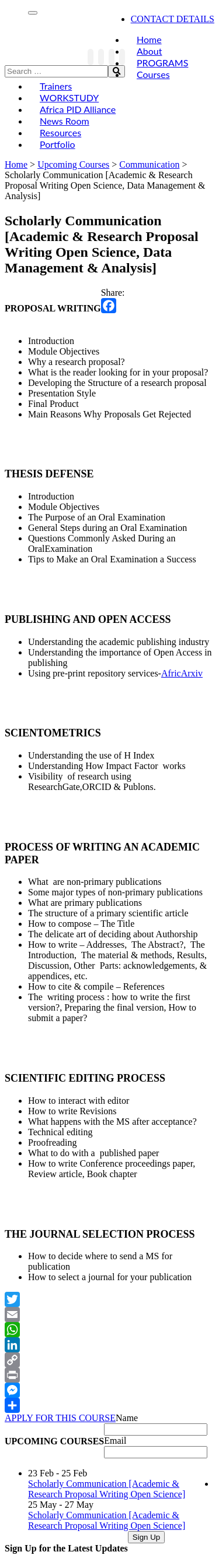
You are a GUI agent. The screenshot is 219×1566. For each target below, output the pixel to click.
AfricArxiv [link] (182, 673)
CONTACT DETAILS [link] (172, 19)
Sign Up (146, 1537)
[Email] (155, 1452)
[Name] (155, 1429)
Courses (153, 74)
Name (127, 1418)
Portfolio (57, 144)
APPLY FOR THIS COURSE (60, 1418)
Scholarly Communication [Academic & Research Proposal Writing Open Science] (106, 1489)
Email (115, 1440)
